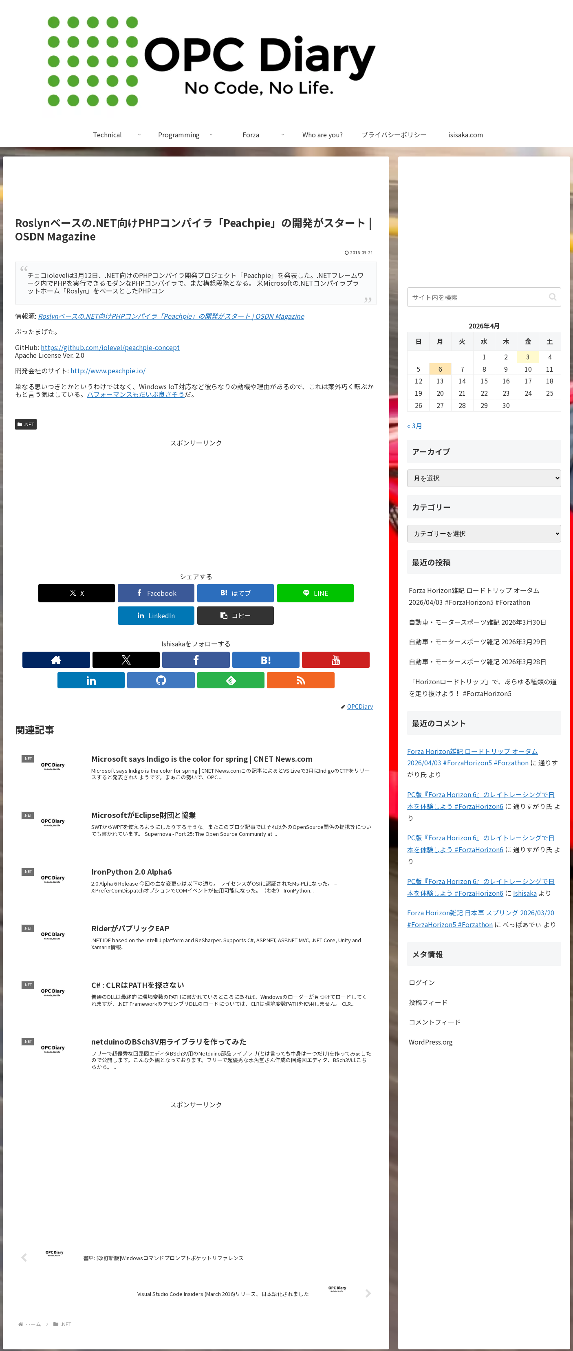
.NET (26, 424)
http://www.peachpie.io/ (108, 370)
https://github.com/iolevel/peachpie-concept (110, 347)
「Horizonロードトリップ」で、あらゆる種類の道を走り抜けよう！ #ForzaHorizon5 (483, 687)
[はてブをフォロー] (177, 637)
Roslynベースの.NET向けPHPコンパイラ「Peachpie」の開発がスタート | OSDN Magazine (171, 316)
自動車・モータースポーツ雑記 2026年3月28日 (478, 661)
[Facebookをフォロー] (158, 637)
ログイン (422, 982)
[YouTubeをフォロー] (196, 637)
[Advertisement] (196, 190)
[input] (484, 297)
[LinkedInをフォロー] (215, 637)
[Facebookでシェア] (105, 593)
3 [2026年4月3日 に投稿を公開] (528, 356)
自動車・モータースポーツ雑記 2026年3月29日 (478, 641)
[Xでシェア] (44, 593)
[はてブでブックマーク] (165, 593)
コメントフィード (435, 1022)
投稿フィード (428, 1002)
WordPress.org (431, 1042)
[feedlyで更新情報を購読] (252, 637)
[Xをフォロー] (140, 637)
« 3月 (414, 425)
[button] (348, 593)
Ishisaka (525, 893)
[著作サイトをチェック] (121, 637)
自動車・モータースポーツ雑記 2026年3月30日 (478, 622)
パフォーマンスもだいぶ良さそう (136, 394)
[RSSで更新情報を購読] (271, 637)
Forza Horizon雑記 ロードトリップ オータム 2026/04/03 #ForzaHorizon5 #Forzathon (474, 596)
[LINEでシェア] (226, 593)
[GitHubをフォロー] (233, 637)
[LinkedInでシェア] (287, 593)
